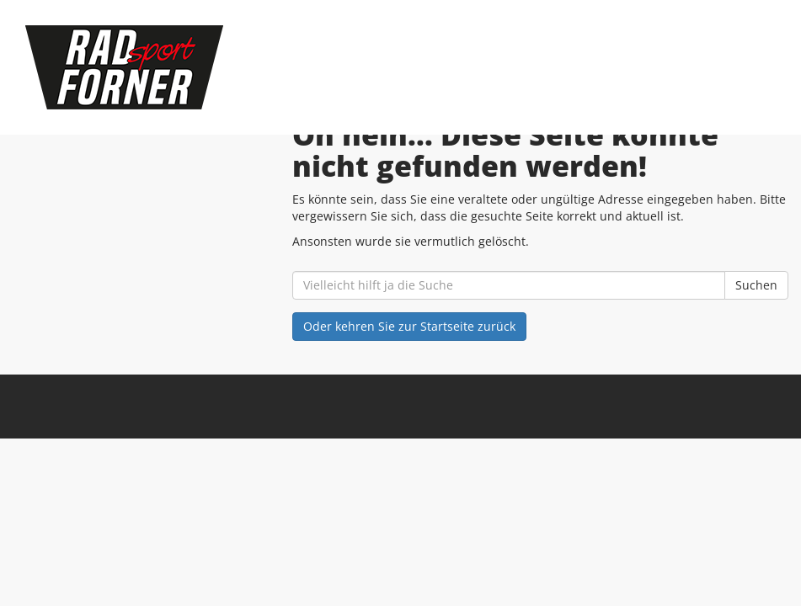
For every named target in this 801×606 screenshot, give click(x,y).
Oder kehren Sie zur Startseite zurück (409, 326)
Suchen (756, 285)
